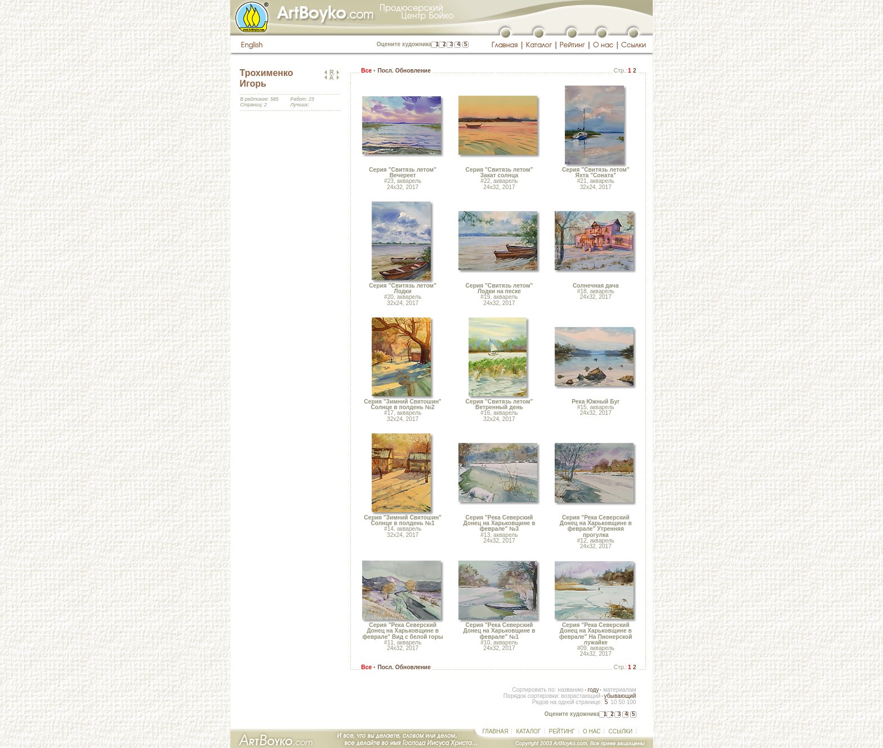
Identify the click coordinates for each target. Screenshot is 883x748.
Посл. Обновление (403, 71)
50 (621, 702)
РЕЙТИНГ (562, 731)
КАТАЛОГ (528, 731)
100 (631, 702)
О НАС (591, 731)
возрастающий (580, 696)
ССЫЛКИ (620, 731)
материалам (619, 690)
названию (570, 690)
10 (613, 702)
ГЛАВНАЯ (496, 731)
